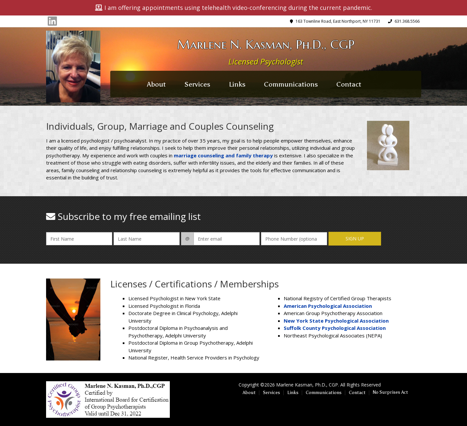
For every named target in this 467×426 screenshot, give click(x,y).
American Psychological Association (328, 306)
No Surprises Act (390, 392)
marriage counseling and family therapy (223, 155)
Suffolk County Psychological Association (335, 328)
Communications (291, 84)
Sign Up (355, 238)
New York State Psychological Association (336, 320)
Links (237, 84)
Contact (348, 84)
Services (197, 84)
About (156, 84)
